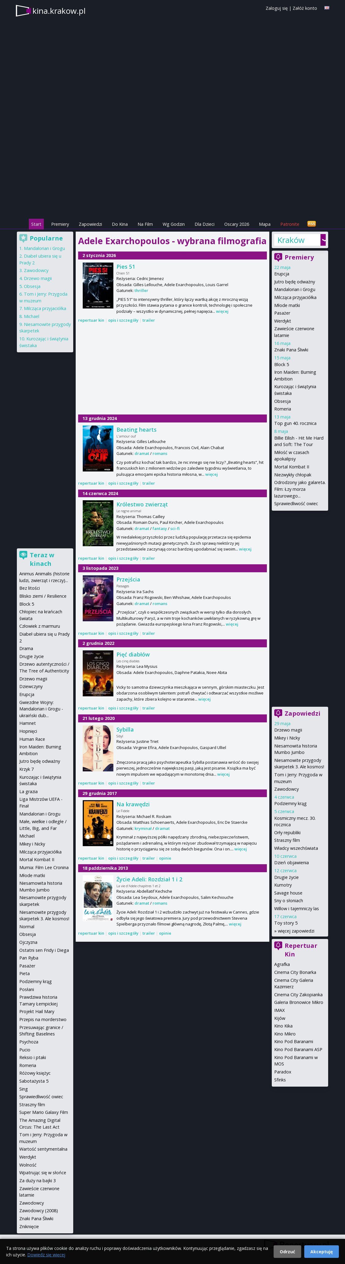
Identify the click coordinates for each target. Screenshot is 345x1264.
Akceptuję (321, 1252)
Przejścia (128, 579)
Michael (31, 316)
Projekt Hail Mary (36, 1011)
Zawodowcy (286, 789)
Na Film (145, 224)
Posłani (26, 989)
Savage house (288, 893)
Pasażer (282, 313)
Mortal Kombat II (291, 467)
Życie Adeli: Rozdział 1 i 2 (149, 879)
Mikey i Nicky (287, 738)
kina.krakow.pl (58, 10)
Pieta (24, 973)
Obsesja (282, 401)
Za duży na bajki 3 (37, 1180)
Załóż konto (305, 8)
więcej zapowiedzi (296, 931)
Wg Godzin (174, 224)
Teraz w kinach (42, 559)
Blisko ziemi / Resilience (42, 596)
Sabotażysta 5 (33, 1081)
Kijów (279, 1018)
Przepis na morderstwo (42, 1019)
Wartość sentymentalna (43, 1149)
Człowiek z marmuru (39, 626)
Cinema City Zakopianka (298, 994)
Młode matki (287, 305)
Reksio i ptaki (32, 1057)
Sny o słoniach (288, 900)
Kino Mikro (285, 1034)
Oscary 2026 (236, 224)
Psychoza (28, 1042)
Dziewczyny (31, 686)
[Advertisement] (172, 175)
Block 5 (281, 364)
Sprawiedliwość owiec (296, 503)
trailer (148, 320)
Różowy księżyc (35, 1073)
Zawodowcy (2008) (38, 1210)
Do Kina (120, 224)
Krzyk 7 (26, 769)
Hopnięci (28, 731)
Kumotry (283, 885)
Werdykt (282, 321)
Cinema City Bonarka (295, 972)
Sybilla (125, 729)
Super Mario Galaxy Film (43, 1112)
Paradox (282, 1072)
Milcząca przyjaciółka (295, 297)
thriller (141, 290)
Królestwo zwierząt (142, 504)
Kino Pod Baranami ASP (298, 1049)
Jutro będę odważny (294, 282)
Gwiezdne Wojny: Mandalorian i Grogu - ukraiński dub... (41, 708)
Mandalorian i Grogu (294, 289)
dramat (142, 453)
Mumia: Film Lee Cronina (44, 867)
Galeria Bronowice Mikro (298, 1002)
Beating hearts (136, 429)
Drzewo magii (288, 730)
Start (36, 224)
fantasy (160, 528)
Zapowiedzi (90, 224)
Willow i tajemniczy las (296, 908)
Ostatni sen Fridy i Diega (44, 950)
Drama (26, 648)
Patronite (289, 224)
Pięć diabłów (133, 654)
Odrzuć (287, 1252)
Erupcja (281, 274)
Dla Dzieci (204, 224)
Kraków (291, 239)
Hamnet (27, 723)
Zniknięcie (29, 1226)
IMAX (279, 1010)
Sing (23, 1089)
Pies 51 (125, 266)
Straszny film (287, 840)
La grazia (28, 791)
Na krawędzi (133, 804)
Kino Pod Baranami (293, 1041)
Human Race (32, 739)
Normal (26, 926)
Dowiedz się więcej (46, 1255)
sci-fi (175, 528)
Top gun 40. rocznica (295, 423)
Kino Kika (283, 1026)
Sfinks (280, 1080)
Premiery (60, 224)
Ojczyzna (28, 942)
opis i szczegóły (123, 320)
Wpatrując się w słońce (42, 1172)
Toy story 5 (286, 923)
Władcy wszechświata (296, 848)
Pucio (24, 1050)
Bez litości (29, 588)
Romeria (282, 409)
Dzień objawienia (291, 862)
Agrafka (282, 964)
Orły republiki (287, 832)
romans (160, 453)
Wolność (27, 1165)
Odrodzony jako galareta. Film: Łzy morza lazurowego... (300, 488)
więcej (222, 311)
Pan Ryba (28, 958)
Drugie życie (286, 877)
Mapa (265, 224)
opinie (165, 858)
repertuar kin (91, 320)
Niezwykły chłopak (292, 475)
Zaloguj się (277, 8)
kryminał (143, 828)
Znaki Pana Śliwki (291, 350)
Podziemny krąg (290, 803)
